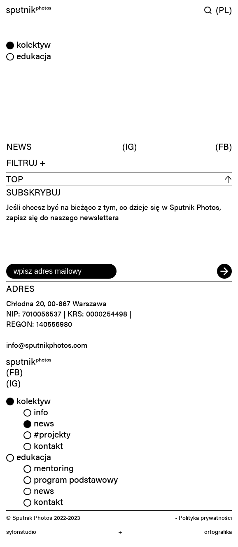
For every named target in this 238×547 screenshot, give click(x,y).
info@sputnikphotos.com (46, 345)
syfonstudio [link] (21, 531)
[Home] (61, 10)
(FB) (223, 146)
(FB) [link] (14, 371)
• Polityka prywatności (203, 517)
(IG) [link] (13, 383)
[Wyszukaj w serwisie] (210, 10)
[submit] (224, 271)
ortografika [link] (218, 531)
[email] (61, 271)
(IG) (129, 146)
